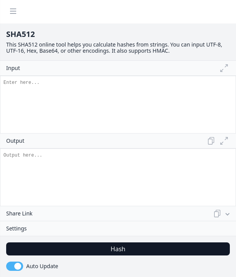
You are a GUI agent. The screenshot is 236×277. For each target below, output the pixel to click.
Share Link (114, 213)
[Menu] (13, 11)
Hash (118, 249)
